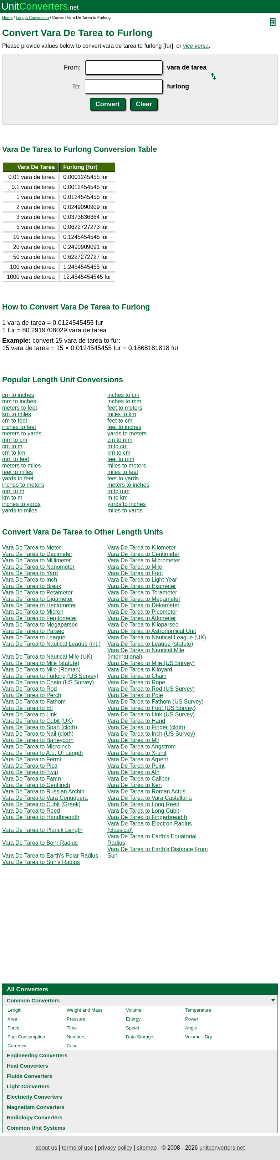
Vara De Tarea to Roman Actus (146, 791)
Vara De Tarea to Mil (133, 740)
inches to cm (123, 395)
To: (76, 86)
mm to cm (14, 440)
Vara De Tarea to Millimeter (36, 560)
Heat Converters (27, 1066)
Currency (16, 1045)
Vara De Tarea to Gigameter (37, 599)
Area (12, 1019)
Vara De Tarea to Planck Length (42, 830)
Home (7, 17)
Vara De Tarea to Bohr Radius (40, 843)
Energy (133, 1019)
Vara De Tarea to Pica (29, 766)
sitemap (147, 1148)
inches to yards (21, 504)
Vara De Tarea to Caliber (138, 779)
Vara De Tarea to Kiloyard (139, 669)
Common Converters (33, 1000)
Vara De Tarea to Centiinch (36, 785)
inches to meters (23, 485)
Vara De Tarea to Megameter (143, 599)
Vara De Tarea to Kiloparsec (142, 625)
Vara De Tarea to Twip (30, 772)
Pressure (76, 1019)
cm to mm (119, 440)
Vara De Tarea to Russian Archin (43, 791)
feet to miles (17, 472)
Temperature (198, 1010)
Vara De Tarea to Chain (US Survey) (48, 682)
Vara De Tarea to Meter (31, 548)
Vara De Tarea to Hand (136, 721)
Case (72, 1045)
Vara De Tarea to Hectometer (39, 605)
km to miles (16, 414)
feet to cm (119, 421)
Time (72, 1028)
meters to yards (21, 433)
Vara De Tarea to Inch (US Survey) (151, 734)
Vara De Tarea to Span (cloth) (39, 727)
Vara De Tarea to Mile (134, 567)
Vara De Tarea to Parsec (33, 631)
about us (46, 1148)
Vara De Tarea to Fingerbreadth (147, 817)
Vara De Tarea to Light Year (142, 580)
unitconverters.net (222, 1148)
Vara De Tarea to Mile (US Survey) (151, 663)
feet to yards (123, 478)
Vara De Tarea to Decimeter (37, 554)
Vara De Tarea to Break (31, 586)
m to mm (118, 491)
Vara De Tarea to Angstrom (141, 746)
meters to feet (19, 408)
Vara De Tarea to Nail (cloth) (37, 734)
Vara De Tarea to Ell (27, 708)
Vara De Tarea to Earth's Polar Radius (50, 856)
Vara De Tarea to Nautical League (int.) (51, 644)
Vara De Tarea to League (33, 637)
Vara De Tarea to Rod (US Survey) (151, 689)
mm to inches (19, 401)
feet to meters (124, 408)
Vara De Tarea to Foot (135, 573)
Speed (132, 1028)
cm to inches (18, 395)
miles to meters (126, 466)
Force (13, 1028)
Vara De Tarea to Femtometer (39, 618)
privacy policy (115, 1148)
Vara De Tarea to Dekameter (143, 605)
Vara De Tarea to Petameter (37, 592)
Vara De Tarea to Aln (133, 772)
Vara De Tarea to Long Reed (143, 804)
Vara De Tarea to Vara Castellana (149, 798)
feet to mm (120, 459)
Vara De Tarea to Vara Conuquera (45, 798)
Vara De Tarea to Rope (136, 682)
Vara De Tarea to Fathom (34, 702)
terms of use (77, 1148)
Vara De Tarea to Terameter (142, 592)
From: (72, 67)
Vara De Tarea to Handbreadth (40, 817)
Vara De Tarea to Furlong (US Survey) (50, 676)
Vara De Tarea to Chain (137, 676)
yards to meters (127, 433)
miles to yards (125, 510)
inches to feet (19, 427)
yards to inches (126, 504)
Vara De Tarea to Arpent (137, 759)
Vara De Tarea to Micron (32, 612)
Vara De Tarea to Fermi (31, 759)
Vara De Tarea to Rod (29, 689)
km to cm (119, 453)
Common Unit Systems (36, 1128)
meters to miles (21, 466)
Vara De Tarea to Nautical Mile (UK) (47, 657)
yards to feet (18, 478)
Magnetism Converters (36, 1107)
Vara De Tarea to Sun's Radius (41, 862)
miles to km (121, 414)
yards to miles (19, 510)
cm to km (13, 453)
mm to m (13, 491)
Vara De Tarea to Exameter (141, 586)
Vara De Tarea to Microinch (36, 746)
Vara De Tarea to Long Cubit (143, 811)
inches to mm (124, 401)
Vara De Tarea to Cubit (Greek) (41, 804)
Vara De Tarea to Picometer (142, 612)
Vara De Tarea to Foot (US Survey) (151, 708)
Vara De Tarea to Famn (31, 779)
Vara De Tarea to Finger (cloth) (146, 727)
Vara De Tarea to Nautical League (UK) (156, 637)
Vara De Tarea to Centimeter (143, 554)
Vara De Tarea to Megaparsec (40, 625)
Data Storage (139, 1036)
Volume (133, 1010)
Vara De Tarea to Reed (31, 811)
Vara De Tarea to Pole (135, 695)
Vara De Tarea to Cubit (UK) (37, 721)
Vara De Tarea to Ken (134, 785)
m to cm (117, 446)
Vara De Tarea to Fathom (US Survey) (155, 702)
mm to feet (15, 459)
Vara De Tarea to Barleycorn (37, 740)
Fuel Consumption (26, 1036)
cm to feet (14, 421)
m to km (117, 498)
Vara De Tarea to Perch (31, 695)
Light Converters (28, 1086)
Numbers (76, 1036)
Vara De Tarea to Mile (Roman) (41, 669)
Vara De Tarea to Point (135, 766)
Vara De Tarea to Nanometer (38, 567)
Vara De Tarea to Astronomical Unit (151, 631)
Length (14, 1010)
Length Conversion (32, 17)
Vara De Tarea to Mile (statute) (40, 663)
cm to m (12, 446)
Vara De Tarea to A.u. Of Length (42, 753)
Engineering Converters (37, 1055)
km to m (12, 498)
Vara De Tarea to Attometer (141, 618)
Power (191, 1019)
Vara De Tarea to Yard (30, 573)
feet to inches (124, 427)
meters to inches (128, 485)
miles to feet (122, 472)
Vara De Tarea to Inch (29, 580)
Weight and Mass (84, 1010)
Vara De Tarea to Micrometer (143, 560)
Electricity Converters (34, 1097)
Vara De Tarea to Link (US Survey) (151, 714)
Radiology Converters (34, 1117)
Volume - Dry (198, 1036)
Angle (191, 1028)
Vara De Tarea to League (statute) (150, 644)
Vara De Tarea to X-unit (137, 753)
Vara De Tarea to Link (29, 714)
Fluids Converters (29, 1076)
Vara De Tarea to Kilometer (141, 548)
